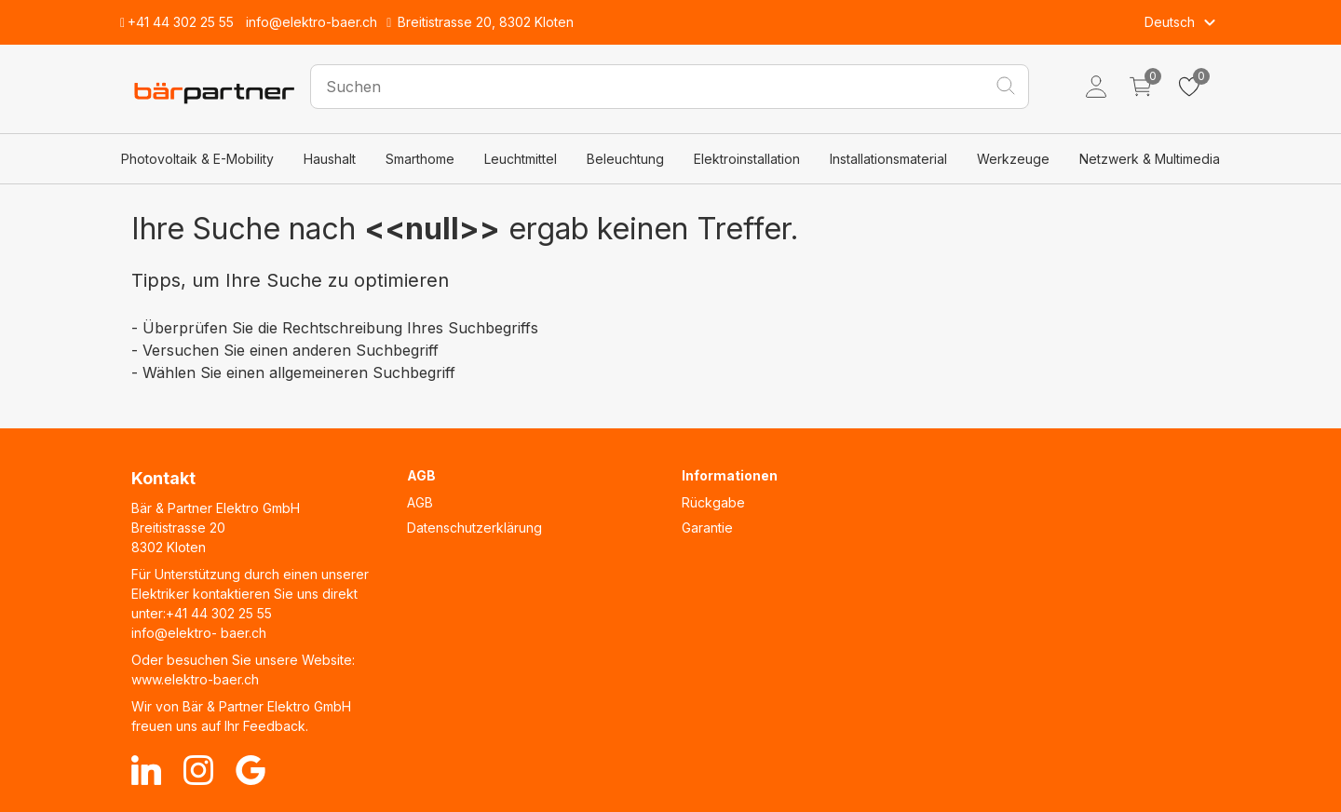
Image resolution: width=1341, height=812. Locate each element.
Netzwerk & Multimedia (1149, 159)
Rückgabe (713, 502)
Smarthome (420, 159)
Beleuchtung (625, 159)
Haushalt (330, 159)
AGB (420, 502)
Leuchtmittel (520, 159)
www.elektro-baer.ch (195, 679)
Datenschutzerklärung (474, 527)
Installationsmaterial (888, 159)
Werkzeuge (1013, 159)
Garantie (707, 527)
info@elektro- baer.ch (198, 633)
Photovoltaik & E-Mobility (197, 159)
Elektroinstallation (747, 159)
